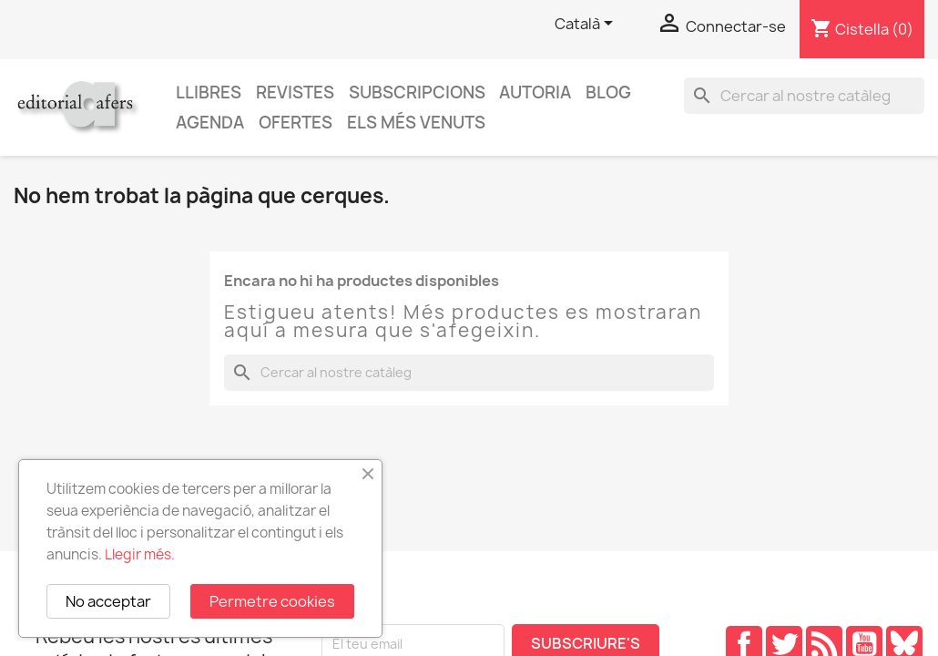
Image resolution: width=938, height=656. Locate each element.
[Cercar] (804, 95)
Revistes (295, 92)
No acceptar (108, 601)
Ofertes (295, 122)
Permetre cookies (272, 601)
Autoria (535, 92)
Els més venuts (416, 122)
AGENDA (210, 122)
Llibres (208, 92)
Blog (608, 92)
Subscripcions (417, 92)
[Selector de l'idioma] (587, 25)
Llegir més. (140, 554)
